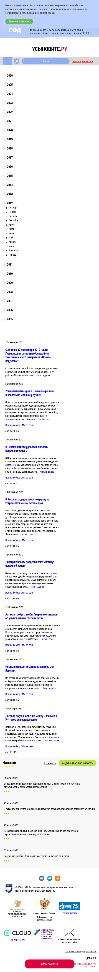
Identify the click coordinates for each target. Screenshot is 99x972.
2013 (10, 194)
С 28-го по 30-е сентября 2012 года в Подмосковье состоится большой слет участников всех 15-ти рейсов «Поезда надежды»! (27, 355)
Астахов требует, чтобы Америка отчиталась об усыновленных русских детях (31, 616)
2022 (10, 112)
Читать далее (43, 375)
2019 (10, 139)
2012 (10, 203)
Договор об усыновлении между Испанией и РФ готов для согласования (31, 717)
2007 (10, 301)
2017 (10, 157)
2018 (10, 148)
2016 (10, 166)
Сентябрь (13, 220)
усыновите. (49, 48)
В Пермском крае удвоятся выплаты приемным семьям (26, 448)
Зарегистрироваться (82, 61)
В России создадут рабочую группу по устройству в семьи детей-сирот (27, 501)
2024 (10, 94)
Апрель (12, 241)
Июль (11, 229)
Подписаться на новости (77, 763)
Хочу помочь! (49, 964)
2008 (10, 292)
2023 (10, 103)
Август (12, 224)
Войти (45, 61)
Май (11, 237)
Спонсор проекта (69, 912)
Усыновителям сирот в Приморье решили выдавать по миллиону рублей (29, 393)
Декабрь (13, 207)
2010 (10, 273)
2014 (10, 185)
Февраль (13, 250)
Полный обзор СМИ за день (19, 425)
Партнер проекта (17, 939)
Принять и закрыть (19, 21)
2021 (10, 121)
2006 (10, 310)
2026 (10, 75)
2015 (10, 176)
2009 (10, 283)
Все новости (50, 763)
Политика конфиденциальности (81, 951)
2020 (10, 130)
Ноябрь (13, 211)
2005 (10, 319)
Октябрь (13, 216)
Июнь (11, 233)
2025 (10, 84)
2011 (10, 264)
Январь (12, 254)
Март (11, 246)
